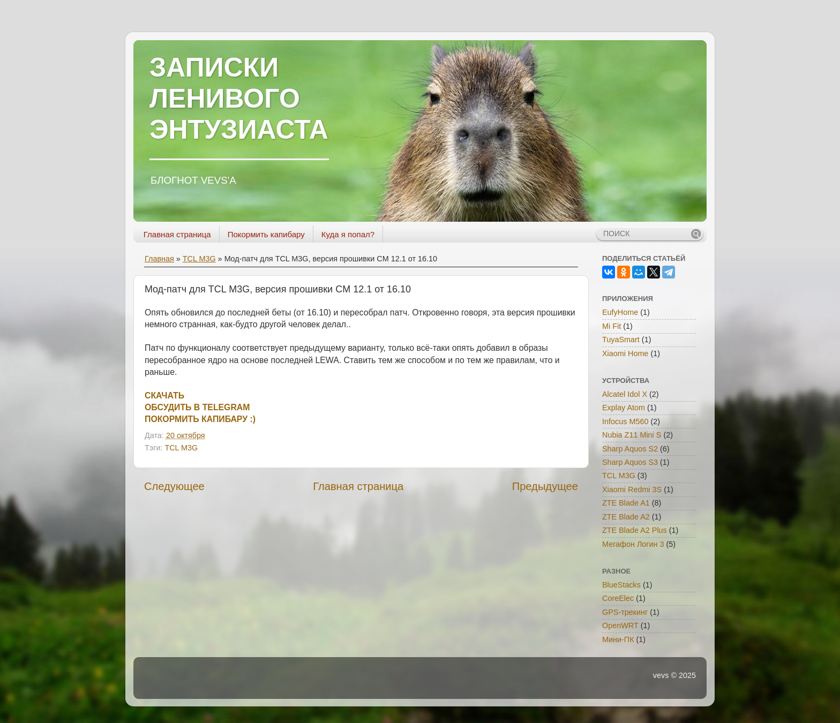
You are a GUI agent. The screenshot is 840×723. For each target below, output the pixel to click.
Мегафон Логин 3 (633, 544)
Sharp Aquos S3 (630, 462)
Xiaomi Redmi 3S (632, 489)
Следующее (174, 486)
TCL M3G (199, 258)
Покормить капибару (266, 234)
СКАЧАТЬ (164, 395)
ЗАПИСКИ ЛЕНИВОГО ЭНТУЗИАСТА (238, 98)
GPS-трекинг (625, 612)
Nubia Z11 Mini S (631, 435)
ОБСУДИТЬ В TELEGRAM (197, 407)
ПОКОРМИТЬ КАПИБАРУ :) (200, 419)
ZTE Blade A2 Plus (634, 530)
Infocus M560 (625, 421)
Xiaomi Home (625, 353)
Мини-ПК (618, 639)
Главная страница (177, 234)
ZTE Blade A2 (626, 517)
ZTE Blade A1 (626, 503)
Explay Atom (623, 407)
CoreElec (618, 598)
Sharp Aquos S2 (630, 449)
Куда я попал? (347, 234)
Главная (159, 258)
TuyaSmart (621, 339)
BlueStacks (621, 585)
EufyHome (620, 312)
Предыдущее (545, 486)
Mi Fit (611, 326)
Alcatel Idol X (624, 394)
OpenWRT (620, 625)
